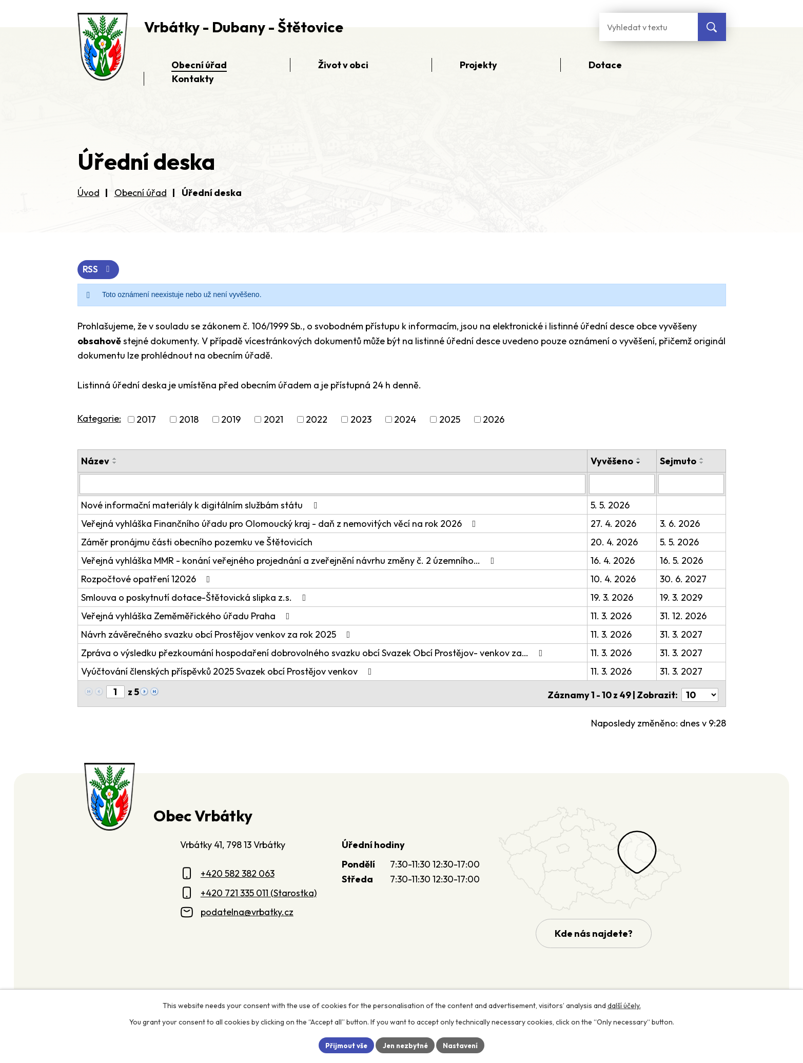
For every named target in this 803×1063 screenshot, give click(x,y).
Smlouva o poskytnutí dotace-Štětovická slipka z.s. (195, 597)
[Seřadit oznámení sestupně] (115, 463)
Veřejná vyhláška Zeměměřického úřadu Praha (187, 616)
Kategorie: (99, 419)
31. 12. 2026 (683, 616)
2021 (273, 420)
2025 (449, 420)
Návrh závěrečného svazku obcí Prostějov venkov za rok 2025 (218, 634)
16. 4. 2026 (613, 560)
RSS (99, 270)
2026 (493, 420)
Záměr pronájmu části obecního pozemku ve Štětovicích (196, 542)
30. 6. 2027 (683, 579)
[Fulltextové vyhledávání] (648, 27)
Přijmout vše (343, 1044)
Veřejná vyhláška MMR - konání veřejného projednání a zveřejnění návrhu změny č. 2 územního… (290, 560)
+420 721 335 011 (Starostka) (259, 890)
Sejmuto (678, 461)
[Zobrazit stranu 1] (115, 691)
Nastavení (463, 1044)
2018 (189, 420)
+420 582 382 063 (238, 871)
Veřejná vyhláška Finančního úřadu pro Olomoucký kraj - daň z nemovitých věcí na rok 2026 (280, 523)
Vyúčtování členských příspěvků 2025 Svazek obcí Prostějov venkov (228, 671)
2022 (316, 420)
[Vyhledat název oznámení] (333, 484)
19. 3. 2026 (612, 597)
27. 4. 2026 (614, 523)
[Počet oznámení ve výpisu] (699, 692)
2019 (231, 420)
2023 (360, 420)
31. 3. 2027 (681, 634)
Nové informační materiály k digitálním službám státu (201, 505)
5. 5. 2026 (610, 505)
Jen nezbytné (405, 1044)
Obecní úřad (140, 193)
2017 (146, 420)
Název (95, 461)
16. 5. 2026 (681, 560)
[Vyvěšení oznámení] (622, 484)
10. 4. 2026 (613, 579)
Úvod (88, 193)
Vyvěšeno (612, 461)
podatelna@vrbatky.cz (247, 909)
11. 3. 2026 (611, 616)
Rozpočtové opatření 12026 (147, 579)
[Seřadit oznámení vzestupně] (115, 459)
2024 (405, 420)
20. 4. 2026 (614, 542)
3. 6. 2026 (680, 523)
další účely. (624, 1004)
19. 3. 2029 (681, 597)
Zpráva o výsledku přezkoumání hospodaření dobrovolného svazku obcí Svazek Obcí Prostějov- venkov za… (314, 653)
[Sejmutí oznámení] (690, 484)
